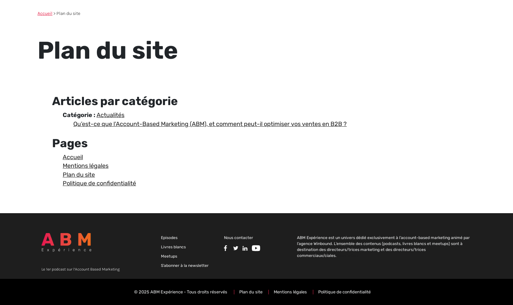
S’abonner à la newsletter (185, 265)
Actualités (110, 115)
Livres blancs (173, 247)
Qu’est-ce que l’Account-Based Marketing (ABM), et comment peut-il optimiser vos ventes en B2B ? (210, 124)
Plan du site (79, 174)
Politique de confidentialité (99, 183)
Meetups (169, 256)
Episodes (169, 237)
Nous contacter (238, 237)
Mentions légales (86, 165)
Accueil (44, 13)
